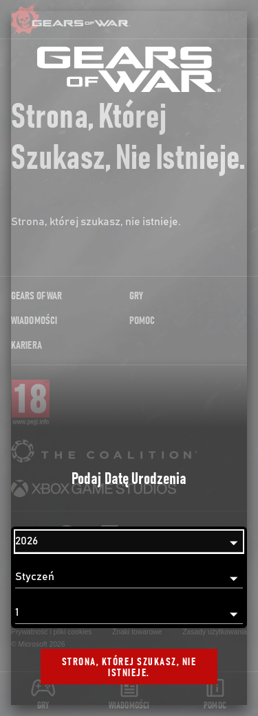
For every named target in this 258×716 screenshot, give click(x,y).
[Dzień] (129, 613)
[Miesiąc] (129, 577)
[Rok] (129, 542)
